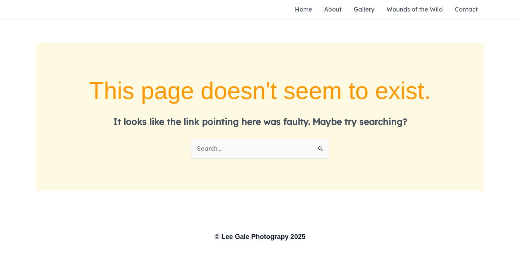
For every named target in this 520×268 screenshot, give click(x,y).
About (333, 9)
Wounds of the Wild (414, 9)
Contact (466, 9)
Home (303, 9)
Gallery (364, 9)
